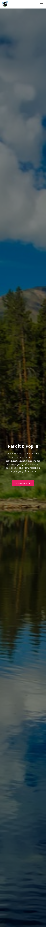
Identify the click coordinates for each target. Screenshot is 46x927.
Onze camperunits (23, 483)
